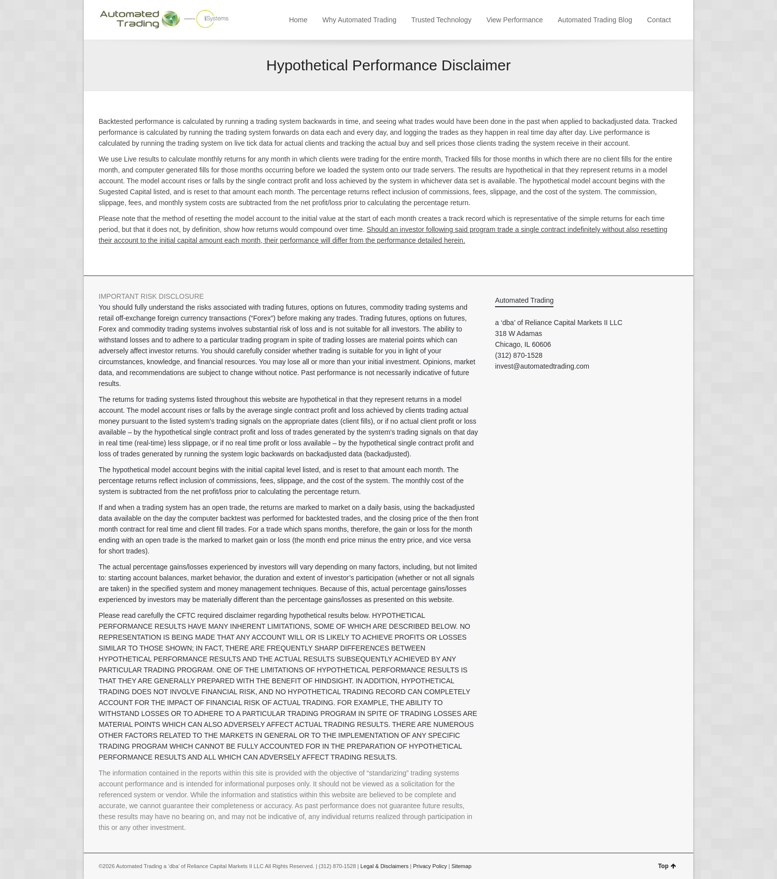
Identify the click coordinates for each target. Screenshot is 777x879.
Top (667, 866)
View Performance (514, 20)
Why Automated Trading (359, 20)
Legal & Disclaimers (384, 866)
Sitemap (461, 866)
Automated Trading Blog (595, 20)
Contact (659, 20)
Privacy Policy (429, 866)
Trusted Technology (441, 20)
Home (298, 20)
